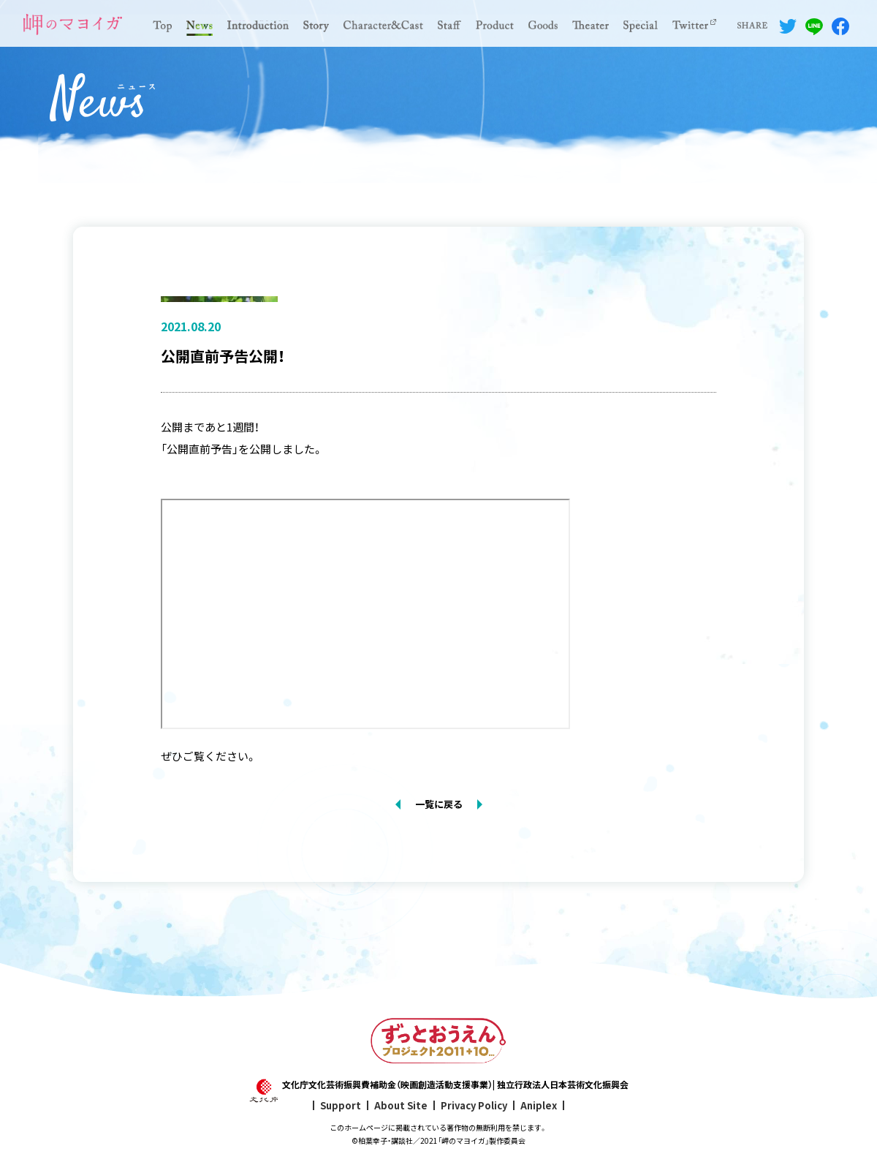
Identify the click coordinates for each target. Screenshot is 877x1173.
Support (340, 1105)
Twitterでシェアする (788, 26)
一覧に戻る (439, 804)
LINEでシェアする (814, 26)
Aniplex (538, 1105)
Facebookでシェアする (840, 26)
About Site (401, 1105)
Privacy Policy (474, 1105)
